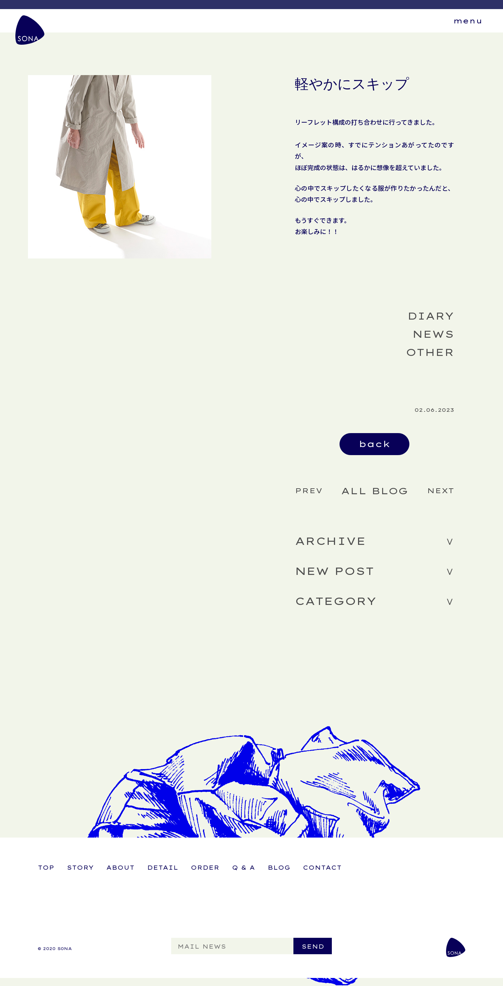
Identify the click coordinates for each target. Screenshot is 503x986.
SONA (30, 31)
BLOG (279, 867)
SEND (312, 946)
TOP (46, 867)
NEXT (440, 490)
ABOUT (120, 867)
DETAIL (162, 867)
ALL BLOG (374, 491)
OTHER (430, 352)
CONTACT (322, 867)
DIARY (430, 316)
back (374, 444)
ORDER (205, 867)
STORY (80, 867)
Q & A (243, 867)
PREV (308, 490)
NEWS (433, 334)
